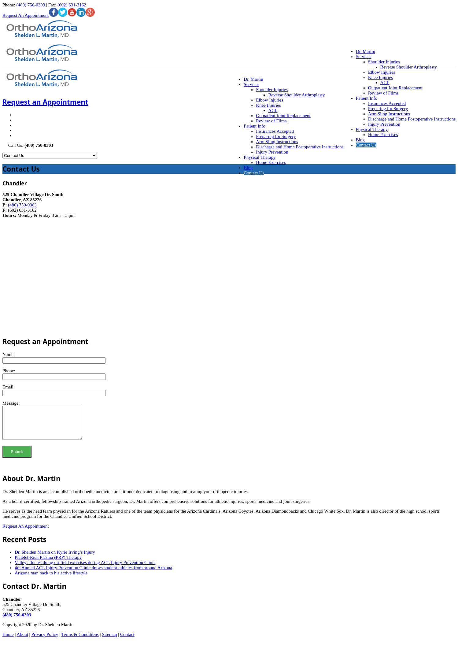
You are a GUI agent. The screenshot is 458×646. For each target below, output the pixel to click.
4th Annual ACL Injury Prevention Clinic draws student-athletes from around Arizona (93, 574)
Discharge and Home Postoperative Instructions (412, 119)
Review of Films (383, 93)
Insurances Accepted (387, 103)
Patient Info (366, 98)
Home (8, 640)
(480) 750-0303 (30, 4)
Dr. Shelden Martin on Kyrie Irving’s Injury (55, 558)
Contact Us (366, 145)
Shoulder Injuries (272, 89)
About (22, 640)
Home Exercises (383, 134)
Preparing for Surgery (388, 108)
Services (251, 84)
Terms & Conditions (80, 640)
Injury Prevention (384, 124)
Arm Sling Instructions (389, 113)
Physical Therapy (372, 129)
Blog (360, 139)
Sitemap (109, 640)
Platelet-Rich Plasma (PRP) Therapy (48, 563)
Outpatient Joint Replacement (395, 87)
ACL (385, 82)
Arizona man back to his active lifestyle (51, 579)
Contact (127, 640)
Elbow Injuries (381, 72)
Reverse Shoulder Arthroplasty (296, 94)
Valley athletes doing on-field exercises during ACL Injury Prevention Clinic (85, 568)
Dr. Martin (253, 79)
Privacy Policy (44, 640)
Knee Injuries (380, 77)
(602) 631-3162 (71, 4)
